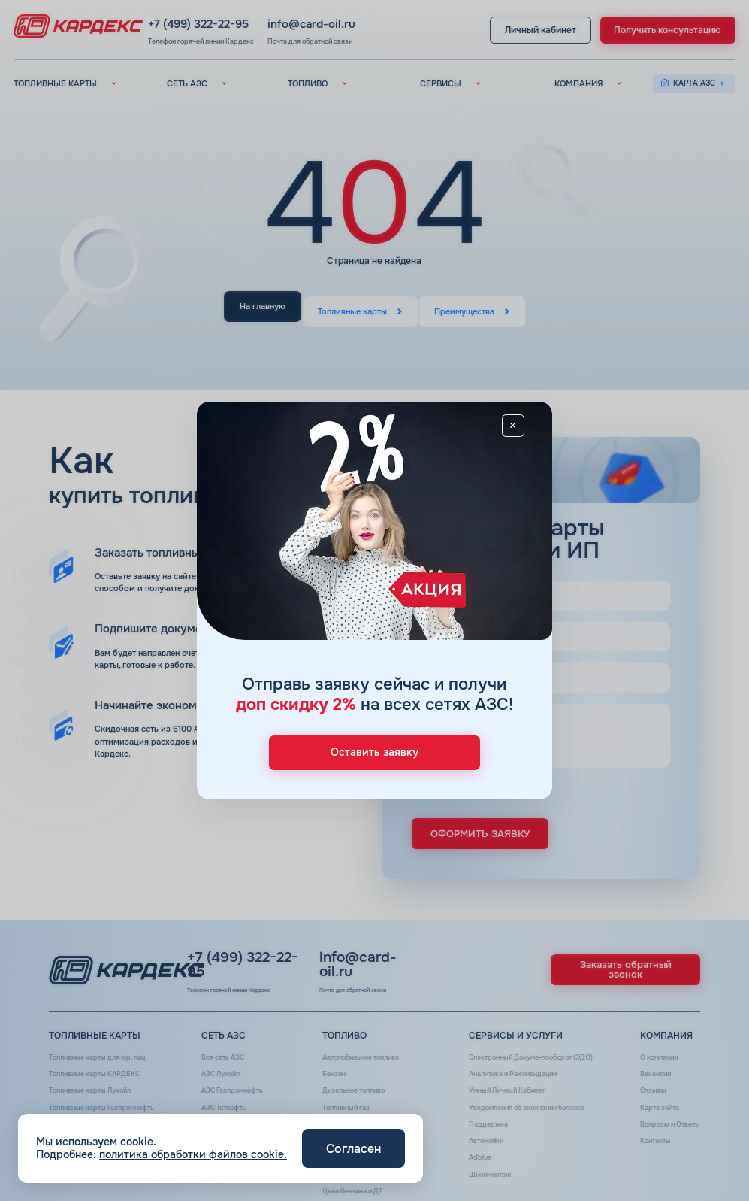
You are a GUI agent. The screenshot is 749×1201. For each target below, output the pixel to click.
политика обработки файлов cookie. (193, 1154)
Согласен (353, 1149)
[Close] (528, 429)
